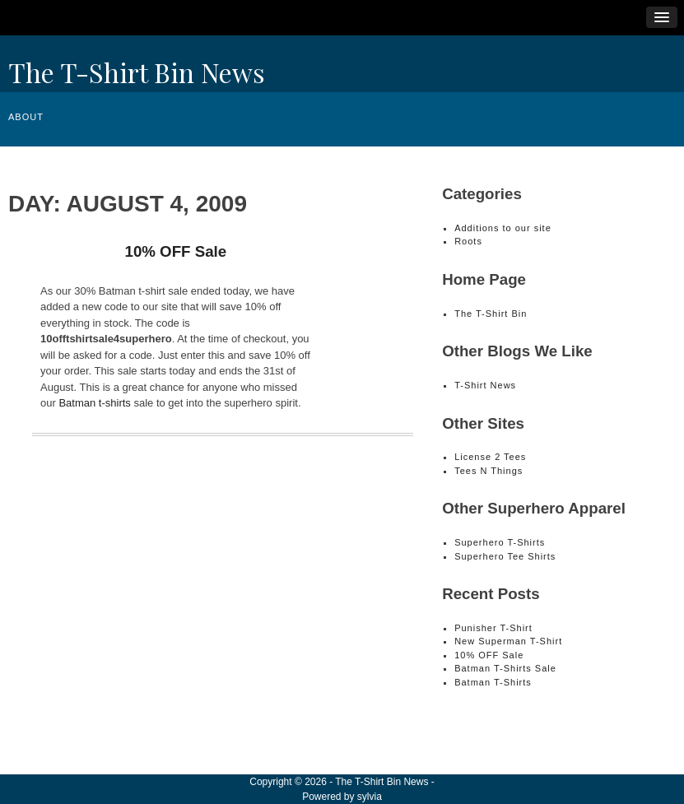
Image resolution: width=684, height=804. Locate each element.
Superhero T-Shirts (499, 542)
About (26, 117)
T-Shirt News (485, 385)
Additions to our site (502, 228)
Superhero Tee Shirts (505, 556)
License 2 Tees (490, 457)
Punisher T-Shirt (493, 628)
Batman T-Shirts (493, 682)
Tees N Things (488, 471)
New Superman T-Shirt (508, 641)
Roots (468, 241)
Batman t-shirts (94, 403)
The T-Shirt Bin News (136, 72)
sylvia (369, 796)
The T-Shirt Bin (490, 313)
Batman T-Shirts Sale (505, 668)
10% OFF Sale (175, 251)
